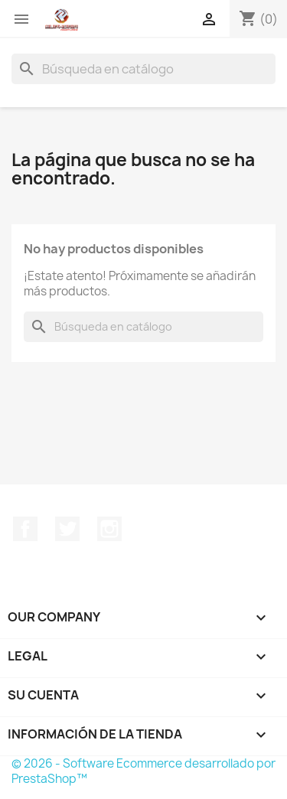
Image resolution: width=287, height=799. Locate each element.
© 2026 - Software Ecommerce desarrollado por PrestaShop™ (143, 771)
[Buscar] (143, 69)
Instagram (109, 529)
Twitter (67, 529)
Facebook (25, 529)
